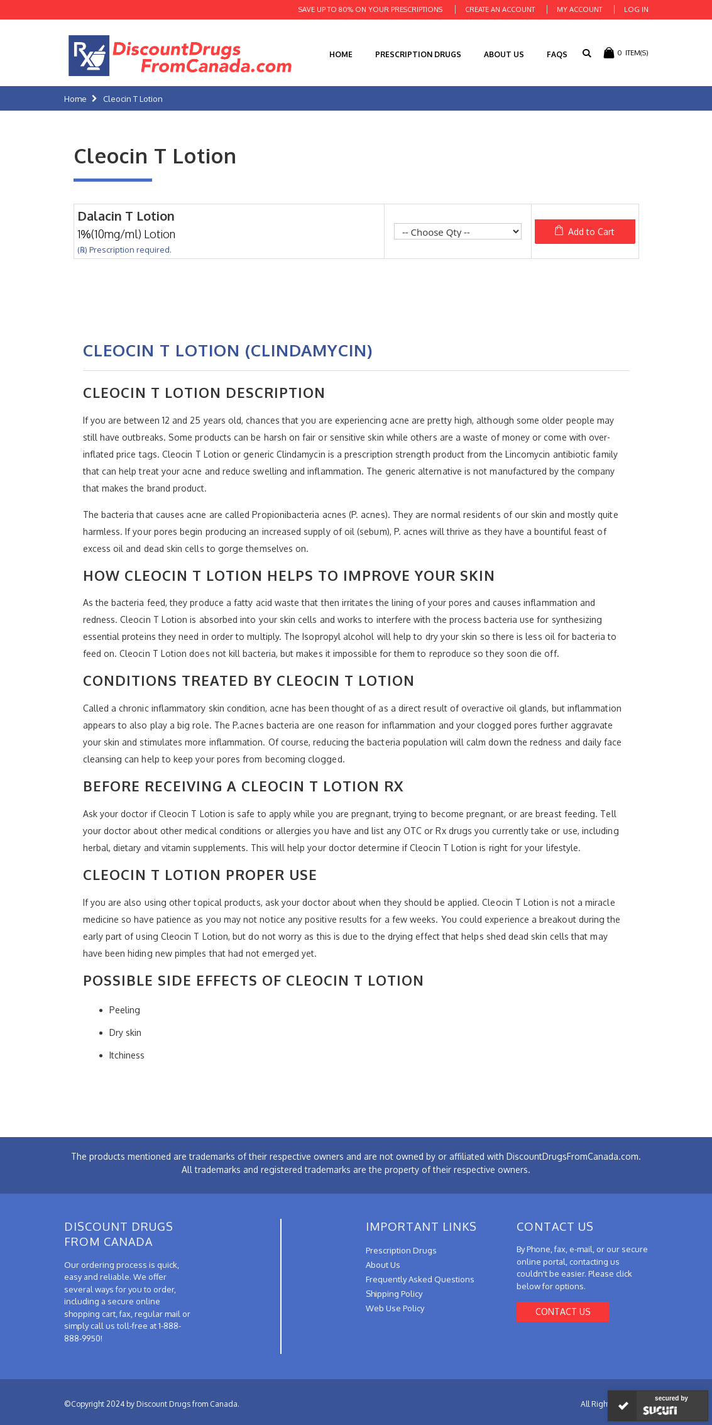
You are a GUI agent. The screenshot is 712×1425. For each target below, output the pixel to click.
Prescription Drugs (418, 54)
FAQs (557, 54)
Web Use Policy (395, 1308)
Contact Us (563, 1311)
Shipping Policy (394, 1294)
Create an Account (500, 9)
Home (75, 99)
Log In (636, 9)
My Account (579, 9)
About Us (504, 54)
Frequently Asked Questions (420, 1279)
